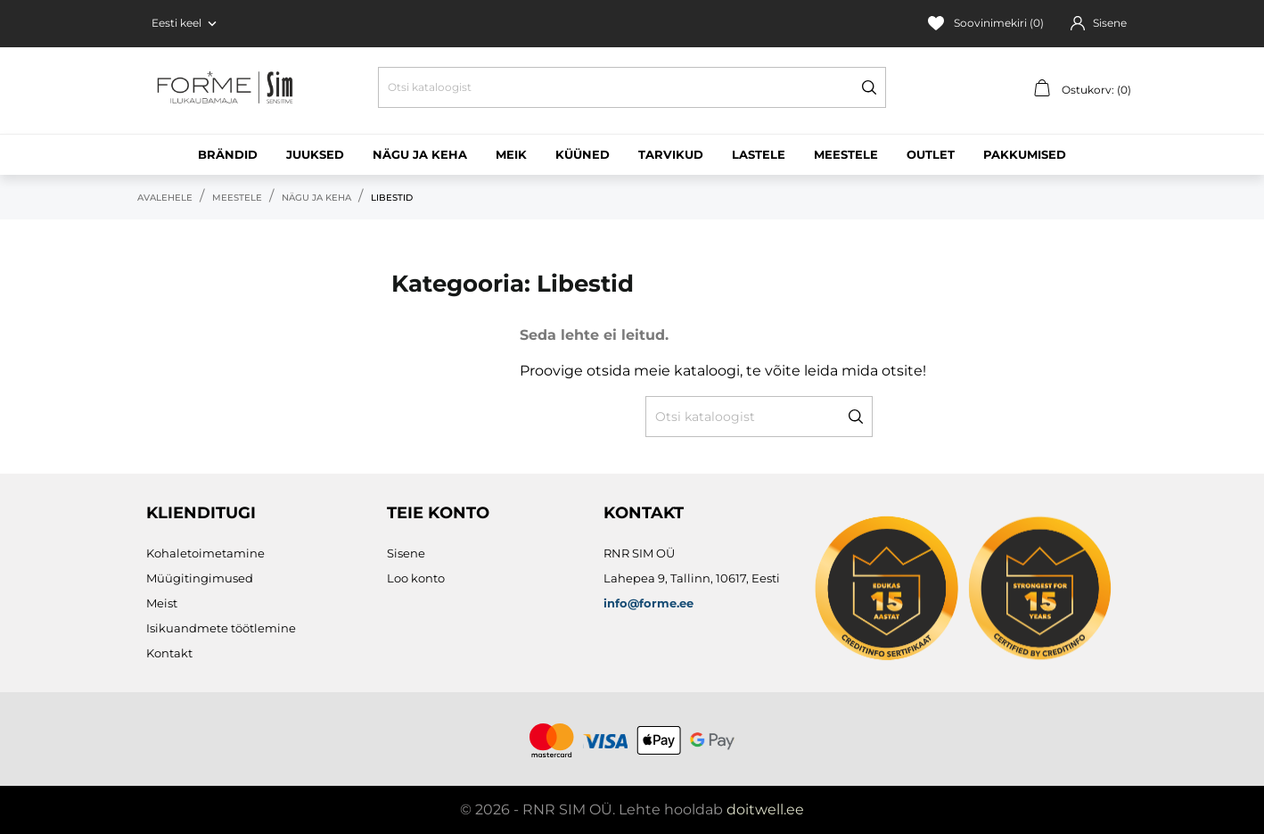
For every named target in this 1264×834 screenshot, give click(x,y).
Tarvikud (670, 154)
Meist (161, 603)
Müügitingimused (199, 578)
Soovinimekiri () (986, 23)
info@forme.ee (648, 603)
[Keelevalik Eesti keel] (186, 23)
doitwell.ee (765, 809)
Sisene (406, 553)
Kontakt (169, 653)
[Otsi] (632, 87)
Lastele (758, 154)
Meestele (846, 154)
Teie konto (438, 513)
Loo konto (416, 578)
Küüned (582, 154)
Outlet (931, 154)
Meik (511, 154)
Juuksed (315, 154)
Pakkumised (1024, 154)
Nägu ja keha (420, 154)
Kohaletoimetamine (205, 553)
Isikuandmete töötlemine (221, 628)
